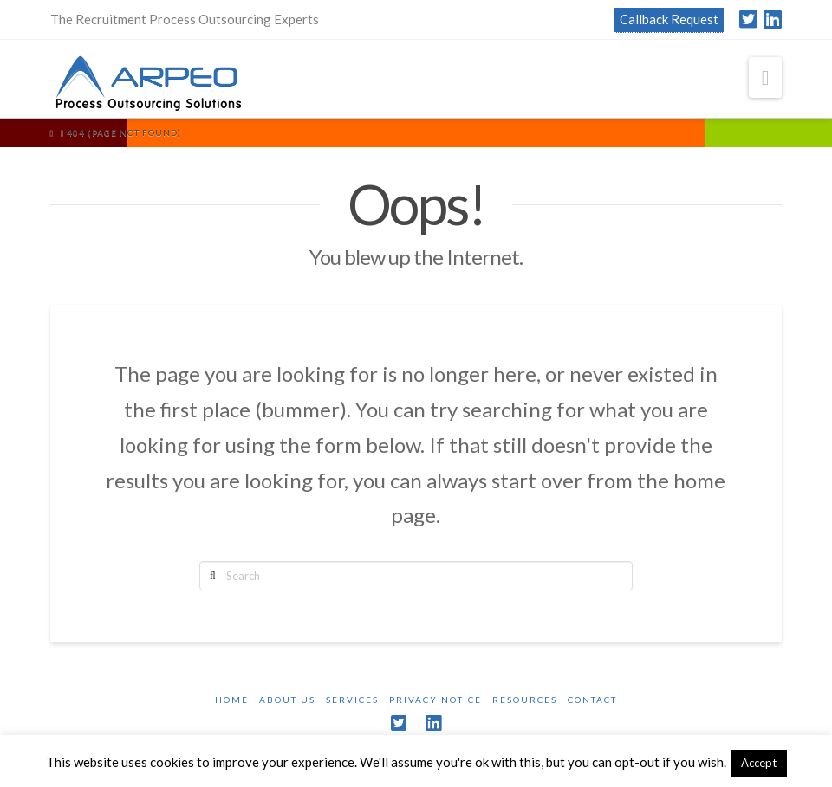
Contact (592, 699)
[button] (766, 77)
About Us (287, 699)
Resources (524, 699)
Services (352, 699)
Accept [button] (759, 763)
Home (232, 699)
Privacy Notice (435, 699)
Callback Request (669, 19)
